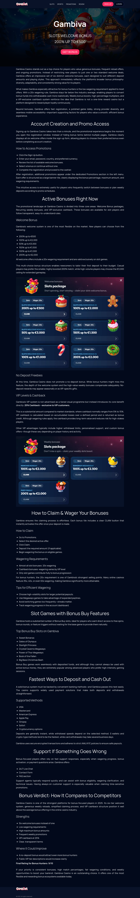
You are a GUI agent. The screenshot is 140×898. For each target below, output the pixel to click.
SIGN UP (108, 4)
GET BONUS (70, 51)
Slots (52, 4)
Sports (60, 4)
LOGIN (119, 4)
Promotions (71, 4)
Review (81, 4)
